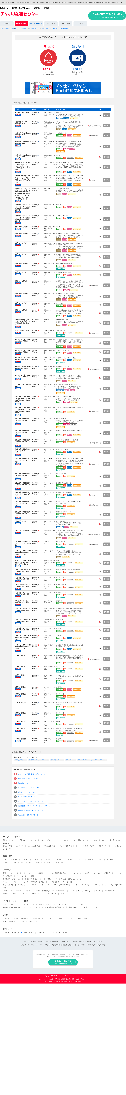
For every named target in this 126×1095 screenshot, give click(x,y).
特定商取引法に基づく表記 (62, 945)
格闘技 (14, 894)
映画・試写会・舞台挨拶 (53, 907)
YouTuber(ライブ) (34, 846)
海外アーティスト (104, 846)
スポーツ (7, 870)
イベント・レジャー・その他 (15, 901)
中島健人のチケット (20, 760)
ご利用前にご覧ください (107, 15)
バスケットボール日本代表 (12, 891)
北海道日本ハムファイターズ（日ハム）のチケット (35, 806)
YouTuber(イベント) (77, 904)
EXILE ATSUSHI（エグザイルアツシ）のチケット (92, 760)
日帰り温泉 (36, 918)
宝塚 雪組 (36, 859)
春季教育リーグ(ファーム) (11, 879)
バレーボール (45, 885)
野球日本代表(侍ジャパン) (33, 879)
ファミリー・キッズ (33, 907)
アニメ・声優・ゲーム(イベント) (43, 904)
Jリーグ (16, 882)
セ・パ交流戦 (39, 873)
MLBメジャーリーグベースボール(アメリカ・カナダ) (64, 879)
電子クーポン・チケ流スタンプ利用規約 (90, 945)
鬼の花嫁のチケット (24, 783)
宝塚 (4, 859)
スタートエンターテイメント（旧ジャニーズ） (73, 840)
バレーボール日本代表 (82, 885)
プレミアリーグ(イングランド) (62, 882)
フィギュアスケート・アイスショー (15, 885)
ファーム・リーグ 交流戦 (25, 876)
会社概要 (88, 941)
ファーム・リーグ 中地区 (102, 873)
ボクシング (36, 894)
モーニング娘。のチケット (26, 797)
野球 (4, 873)
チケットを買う (21, 23)
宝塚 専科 (69, 859)
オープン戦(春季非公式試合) (58, 873)
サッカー (6, 882)
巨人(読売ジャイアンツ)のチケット (29, 787)
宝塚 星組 (47, 859)
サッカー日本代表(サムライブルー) (35, 882)
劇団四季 (110, 859)
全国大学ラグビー (111, 891)
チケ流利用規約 (52, 941)
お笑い (100, 859)
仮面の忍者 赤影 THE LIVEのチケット (30, 810)
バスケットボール (100, 885)
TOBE (95, 840)
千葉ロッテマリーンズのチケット (29, 778)
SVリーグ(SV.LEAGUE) (62, 885)
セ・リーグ (14, 873)
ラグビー (29, 891)
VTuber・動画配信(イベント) (12, 907)
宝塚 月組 (25, 859)
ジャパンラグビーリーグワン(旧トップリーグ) (85, 891)
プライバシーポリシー (29, 945)
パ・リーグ (26, 873)
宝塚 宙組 (58, 859)
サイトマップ (45, 945)
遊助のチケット (70, 760)
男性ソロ (23, 840)
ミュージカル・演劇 (9, 862)
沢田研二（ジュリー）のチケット (38, 760)
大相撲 (5, 894)
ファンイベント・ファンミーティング (15, 904)
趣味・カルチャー (9, 921)
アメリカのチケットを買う (12, 932)
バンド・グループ (47, 840)
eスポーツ (62, 904)
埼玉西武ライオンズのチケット (28, 815)
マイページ (65, 23)
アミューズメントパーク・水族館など (15, 918)
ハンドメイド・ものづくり (28, 921)
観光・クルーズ (83, 918)
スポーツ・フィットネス (65, 918)
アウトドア (48, 918)
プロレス (25, 894)
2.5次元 (90, 859)
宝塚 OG (80, 859)
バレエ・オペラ (26, 862)
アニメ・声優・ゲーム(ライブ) (13, 846)
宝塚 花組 (14, 859)
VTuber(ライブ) (50, 846)
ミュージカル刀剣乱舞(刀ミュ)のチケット (31, 774)
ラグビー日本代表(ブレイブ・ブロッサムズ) (50, 891)
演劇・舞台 (8, 856)
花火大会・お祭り (72, 907)
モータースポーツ (50, 894)
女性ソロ (33, 840)
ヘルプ (80, 23)
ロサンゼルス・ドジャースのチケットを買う (52, 932)
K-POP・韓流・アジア (86, 846)
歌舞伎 (49, 862)
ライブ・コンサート (11, 837)
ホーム (6, 23)
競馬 (62, 894)
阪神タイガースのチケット (26, 792)
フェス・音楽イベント (67, 846)
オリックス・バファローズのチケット (30, 801)
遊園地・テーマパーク (90, 907)
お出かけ (7, 915)
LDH (103, 840)
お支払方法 (98, 941)
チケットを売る (36, 23)
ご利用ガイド (65, 941)
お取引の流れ (77, 941)
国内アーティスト (9, 840)
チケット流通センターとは (34, 941)
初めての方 (51, 23)
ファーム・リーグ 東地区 (80, 873)
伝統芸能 (39, 862)
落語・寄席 (60, 862)
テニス (34, 885)
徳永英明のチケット (57, 760)
